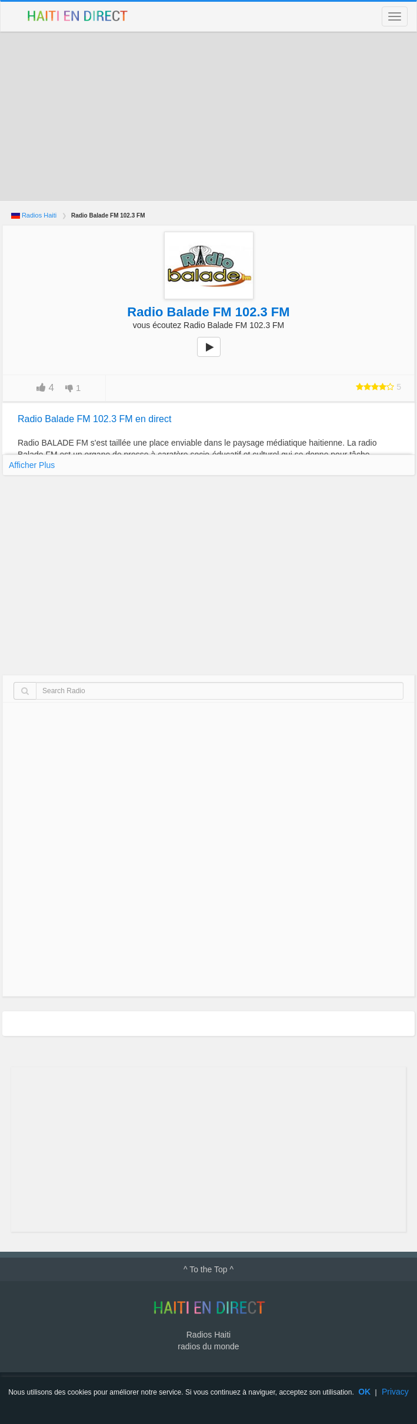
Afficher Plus (32, 465)
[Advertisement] (208, 116)
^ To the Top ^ (208, 1269)
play (215, 355)
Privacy (395, 1391)
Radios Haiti (39, 215)
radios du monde (208, 1346)
